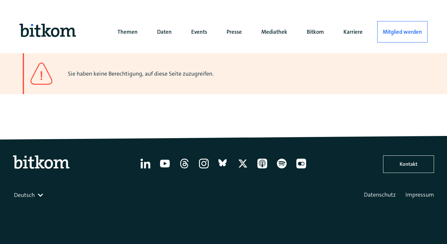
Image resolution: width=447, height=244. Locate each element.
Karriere (353, 31)
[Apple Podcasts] (262, 168)
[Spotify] (282, 168)
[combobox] (29, 195)
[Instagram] (204, 168)
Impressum (419, 195)
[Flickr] (301, 168)
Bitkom (315, 31)
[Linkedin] (145, 168)
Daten (164, 31)
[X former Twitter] (243, 168)
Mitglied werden (402, 31)
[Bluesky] (223, 168)
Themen (128, 31)
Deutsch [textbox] (24, 195)
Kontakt (408, 164)
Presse (234, 31)
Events (199, 31)
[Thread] (184, 168)
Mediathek (274, 31)
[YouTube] (165, 168)
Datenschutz (380, 195)
